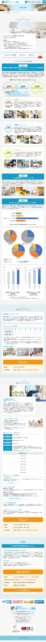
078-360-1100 (16, 524)
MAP (32, 613)
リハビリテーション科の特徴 (10, 55)
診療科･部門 (9, 12)
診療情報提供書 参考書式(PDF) (15, 498)
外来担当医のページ (21, 621)
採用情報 (40, 55)
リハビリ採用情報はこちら (23, 590)
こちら (24, 579)
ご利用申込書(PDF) (11, 483)
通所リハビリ (36, 164)
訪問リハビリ (32, 55)
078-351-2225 (16, 367)
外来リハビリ (22, 55)
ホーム (4, 12)
